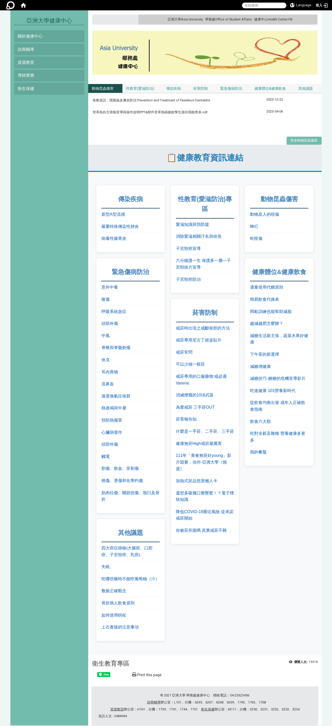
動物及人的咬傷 (264, 215)
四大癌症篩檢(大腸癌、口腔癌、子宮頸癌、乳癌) (127, 551)
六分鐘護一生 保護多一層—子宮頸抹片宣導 (203, 264)
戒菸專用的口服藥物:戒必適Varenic (201, 380)
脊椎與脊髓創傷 (115, 348)
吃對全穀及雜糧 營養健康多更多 (277, 437)
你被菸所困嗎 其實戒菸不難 (201, 530)
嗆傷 (105, 300)
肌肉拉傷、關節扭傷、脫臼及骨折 (130, 496)
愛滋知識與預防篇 (192, 224)
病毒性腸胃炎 (113, 239)
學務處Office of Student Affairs (228, 19)
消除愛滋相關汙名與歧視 (199, 237)
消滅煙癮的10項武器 (195, 395)
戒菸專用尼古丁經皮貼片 (199, 340)
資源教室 (26, 62)
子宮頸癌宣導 (188, 249)
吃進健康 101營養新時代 (272, 391)
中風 (105, 336)
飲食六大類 (260, 422)
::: (313, 19)
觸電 (105, 457)
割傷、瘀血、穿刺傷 (120, 469)
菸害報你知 (186, 419)
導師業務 (26, 75)
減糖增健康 (260, 367)
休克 (105, 360)
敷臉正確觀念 (113, 591)
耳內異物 (109, 372)
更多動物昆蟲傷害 (303, 141)
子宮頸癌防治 (188, 279)
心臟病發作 (111, 432)
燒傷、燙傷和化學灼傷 (122, 481)
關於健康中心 (30, 36)
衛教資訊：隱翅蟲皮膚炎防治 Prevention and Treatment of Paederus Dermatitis (152, 101)
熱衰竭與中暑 (113, 408)
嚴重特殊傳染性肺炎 (120, 227)
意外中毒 (109, 287)
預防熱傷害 (111, 420)
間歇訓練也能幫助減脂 (271, 312)
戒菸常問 (184, 352)
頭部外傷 (109, 324)
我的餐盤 (258, 452)
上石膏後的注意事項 (120, 627)
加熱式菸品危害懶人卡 (196, 481)
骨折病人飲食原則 (118, 603)
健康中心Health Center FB (273, 19)
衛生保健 (26, 88)
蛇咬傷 (256, 239)
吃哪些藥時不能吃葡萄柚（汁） (130, 579)
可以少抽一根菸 (190, 364)
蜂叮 (254, 227)
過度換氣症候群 (115, 396)
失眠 (105, 567)
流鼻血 (107, 384)
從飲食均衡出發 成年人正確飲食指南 (277, 406)
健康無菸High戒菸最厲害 (199, 444)
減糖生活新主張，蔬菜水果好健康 (279, 339)
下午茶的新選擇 (264, 355)
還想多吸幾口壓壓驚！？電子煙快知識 (205, 496)
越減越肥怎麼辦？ (266, 324)
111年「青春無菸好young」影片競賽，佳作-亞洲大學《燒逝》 (203, 462)
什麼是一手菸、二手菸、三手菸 (205, 432)
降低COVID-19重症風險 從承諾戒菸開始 (204, 515)
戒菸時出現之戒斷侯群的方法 (203, 328)
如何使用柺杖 (113, 615)
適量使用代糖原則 (266, 287)
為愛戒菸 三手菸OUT (195, 407)
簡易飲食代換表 (264, 300)
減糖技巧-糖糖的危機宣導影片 (277, 379)
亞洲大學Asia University (185, 19)
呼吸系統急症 (113, 312)
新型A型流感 (113, 215)
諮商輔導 (26, 49)
